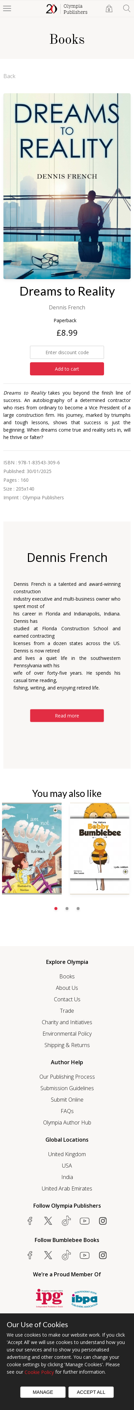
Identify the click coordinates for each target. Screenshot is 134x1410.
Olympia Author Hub (67, 1122)
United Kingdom (67, 1154)
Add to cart (67, 369)
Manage (43, 1392)
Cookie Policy (39, 1372)
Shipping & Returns (67, 1045)
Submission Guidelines (67, 1088)
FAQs (67, 1111)
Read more (67, 715)
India (67, 1177)
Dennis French (67, 307)
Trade (67, 1010)
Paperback (65, 320)
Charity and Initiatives (67, 1022)
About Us (67, 988)
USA (67, 1165)
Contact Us (67, 999)
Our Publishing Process (67, 1076)
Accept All (91, 1392)
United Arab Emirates (67, 1188)
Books (67, 976)
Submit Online (67, 1099)
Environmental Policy (67, 1033)
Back (9, 76)
